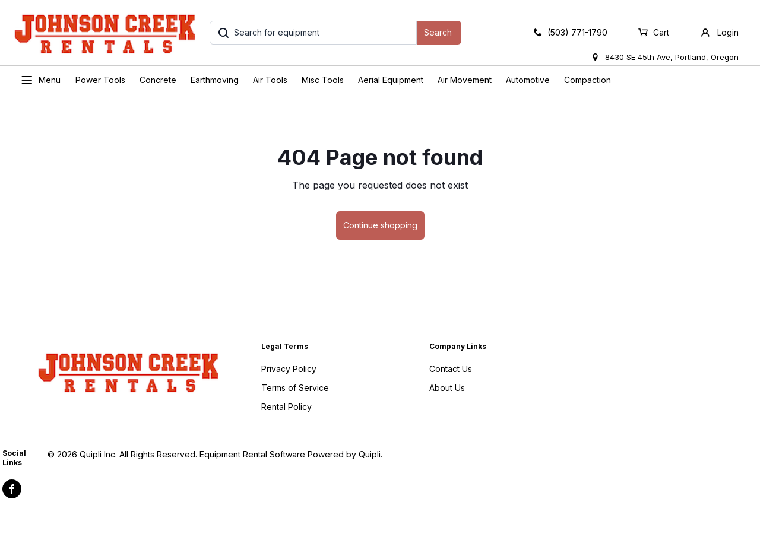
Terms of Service (295, 388)
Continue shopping (380, 225)
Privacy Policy (288, 369)
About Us (447, 388)
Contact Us (450, 369)
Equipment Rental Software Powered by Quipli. (291, 454)
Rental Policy (286, 407)
